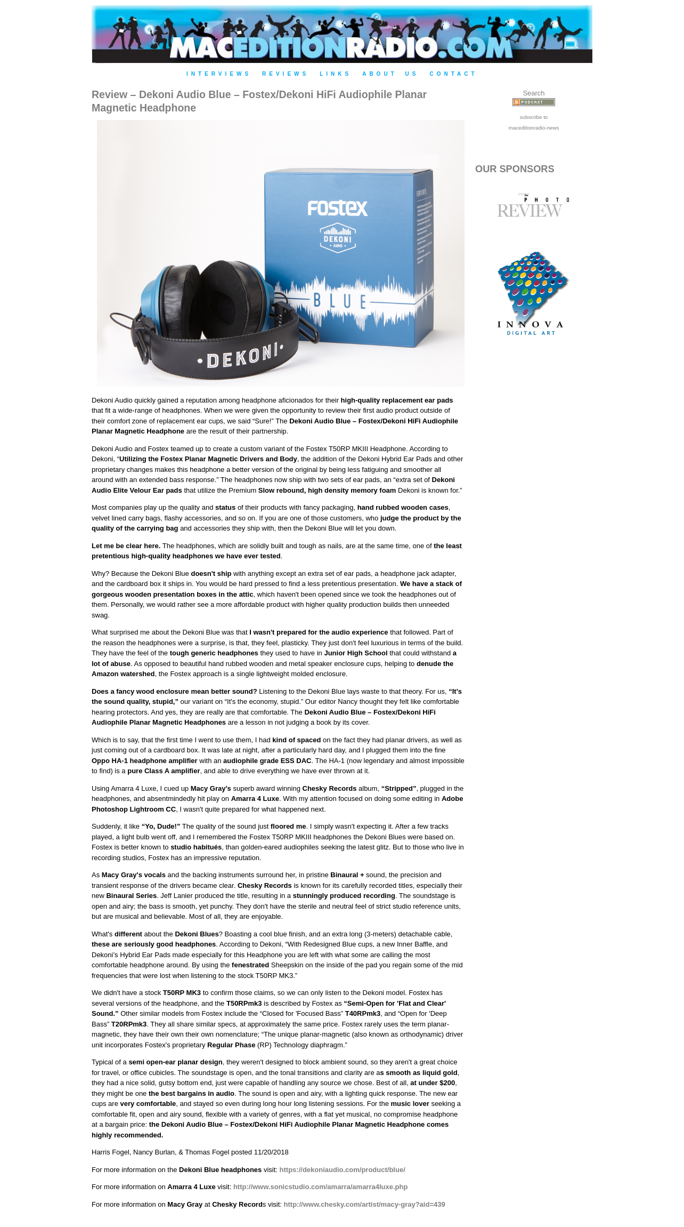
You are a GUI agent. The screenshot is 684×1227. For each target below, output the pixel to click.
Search (533, 93)
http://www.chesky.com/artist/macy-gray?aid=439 (364, 1204)
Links (336, 74)
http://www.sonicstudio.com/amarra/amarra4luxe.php (320, 1187)
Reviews (285, 74)
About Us (390, 74)
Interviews (218, 74)
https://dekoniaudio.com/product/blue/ (342, 1170)
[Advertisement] (533, 529)
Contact (453, 74)
